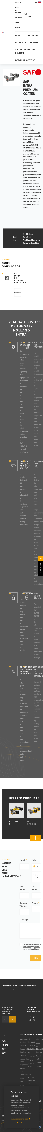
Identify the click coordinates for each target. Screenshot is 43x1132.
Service (18, 2)
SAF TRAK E (13, 822)
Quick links (15, 238)
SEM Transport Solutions (31, 1042)
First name (22, 888)
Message (23, 919)
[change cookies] (20, 1119)
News (17, 23)
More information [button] (25, 1113)
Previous (33, 838)
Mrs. (37, 877)
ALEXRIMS (31, 1057)
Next (38, 838)
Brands (34, 42)
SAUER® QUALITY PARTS (31, 1064)
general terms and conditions (31, 948)
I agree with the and (32, 946)
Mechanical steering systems (24, 1042)
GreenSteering (32, 1049)
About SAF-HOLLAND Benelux (25, 51)
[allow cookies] (16, 1122)
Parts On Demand (18, 10)
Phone (35, 903)
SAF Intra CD (31, 822)
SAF (29, 1070)
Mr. (37, 867)
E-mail (22, 860)
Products (20, 42)
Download (17, 292)
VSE (29, 1053)
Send (36, 958)
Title (34, 860)
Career (17, 28)
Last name (34, 888)
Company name (23, 904)
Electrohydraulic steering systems (24, 1052)
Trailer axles (22, 1080)
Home (18, 35)
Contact (18, 18)
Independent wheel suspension (24, 1062)
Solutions (32, 35)
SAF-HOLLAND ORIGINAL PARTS (31, 1078)
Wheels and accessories (24, 1072)
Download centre (25, 60)
